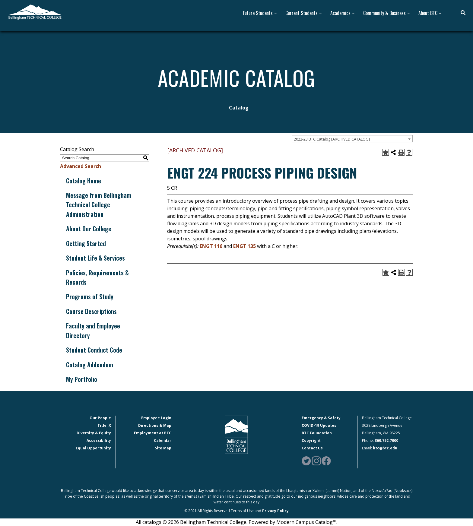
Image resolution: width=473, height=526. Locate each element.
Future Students (258, 13)
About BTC (427, 13)
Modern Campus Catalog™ (306, 522)
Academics (340, 13)
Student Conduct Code (94, 349)
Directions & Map (154, 425)
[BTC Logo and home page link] (35, 11)
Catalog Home (83, 180)
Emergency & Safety (321, 417)
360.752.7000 (386, 440)
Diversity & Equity (94, 433)
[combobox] (352, 138)
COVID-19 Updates (319, 425)
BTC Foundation (317, 433)
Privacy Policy (275, 510)
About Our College (88, 228)
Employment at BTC (152, 433)
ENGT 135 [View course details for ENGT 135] (244, 246)
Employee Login (156, 417)
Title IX (104, 425)
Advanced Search (80, 166)
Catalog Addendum (89, 364)
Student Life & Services (95, 257)
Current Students (301, 13)
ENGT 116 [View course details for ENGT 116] (211, 246)
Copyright (311, 440)
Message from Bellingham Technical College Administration (98, 205)
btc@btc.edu (385, 448)
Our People (100, 417)
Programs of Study (89, 296)
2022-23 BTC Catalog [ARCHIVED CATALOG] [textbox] (332, 139)
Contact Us (312, 448)
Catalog (239, 107)
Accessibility (99, 440)
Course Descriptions (91, 311)
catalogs (151, 522)
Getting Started (86, 243)
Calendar (162, 440)
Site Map (163, 448)
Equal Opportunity (93, 448)
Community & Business (384, 13)
